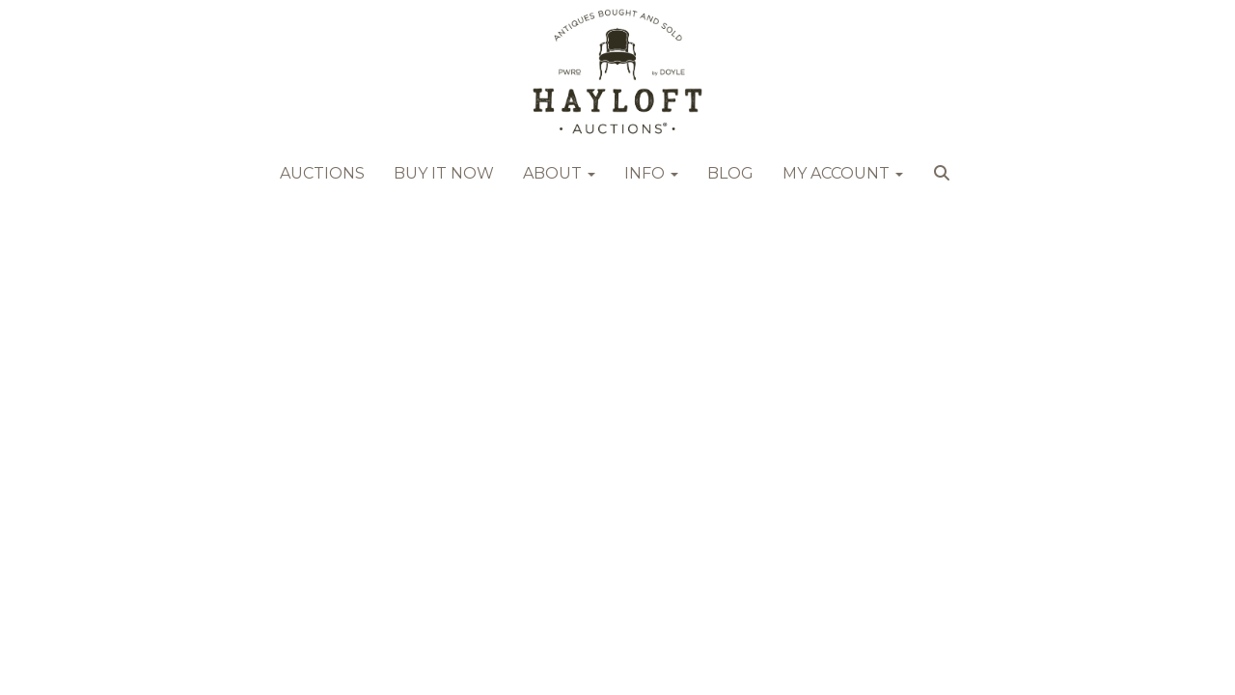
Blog (730, 173)
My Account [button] (842, 173)
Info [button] (651, 173)
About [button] (559, 173)
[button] (944, 178)
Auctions (322, 173)
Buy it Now (444, 173)
